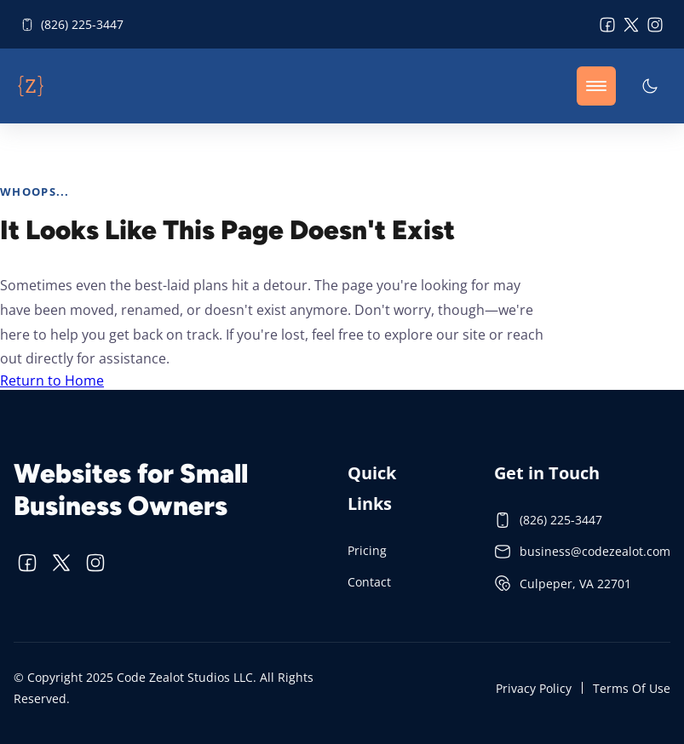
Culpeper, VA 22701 (562, 583)
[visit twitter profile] (631, 24)
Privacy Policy (534, 688)
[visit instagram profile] (655, 24)
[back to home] (31, 86)
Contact (369, 582)
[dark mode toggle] (649, 86)
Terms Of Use (631, 688)
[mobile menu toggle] (596, 86)
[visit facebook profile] (607, 24)
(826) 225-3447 (72, 24)
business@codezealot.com (582, 551)
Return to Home (52, 380)
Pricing (367, 550)
